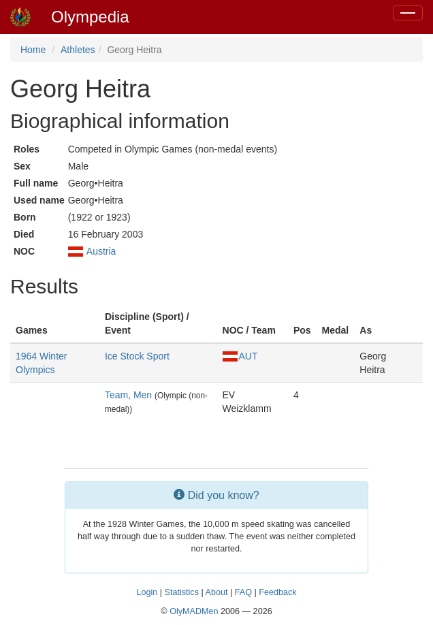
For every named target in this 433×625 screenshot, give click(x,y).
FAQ (243, 592)
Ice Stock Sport (137, 356)
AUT (240, 356)
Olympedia (90, 16)
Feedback (277, 592)
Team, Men (128, 394)
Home (33, 49)
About (217, 592)
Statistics (182, 592)
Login (146, 592)
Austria (101, 251)
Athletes (78, 49)
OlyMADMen (194, 611)
